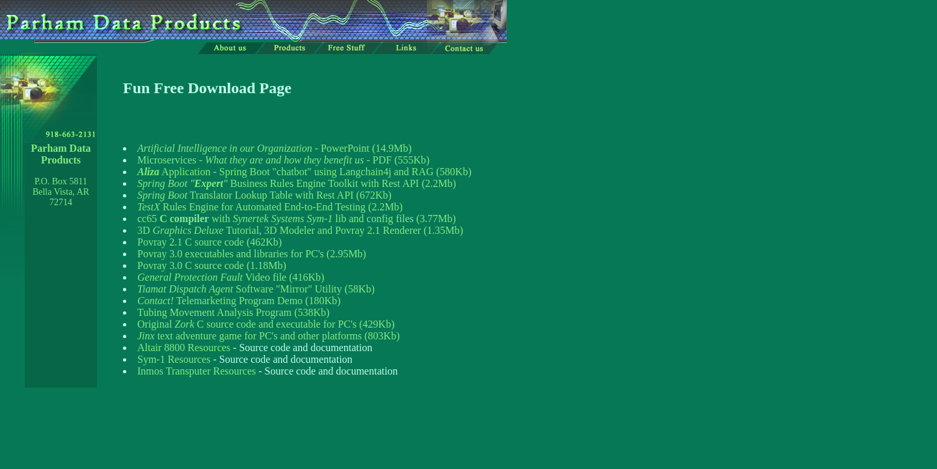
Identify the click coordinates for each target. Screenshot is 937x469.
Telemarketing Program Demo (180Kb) (238, 300)
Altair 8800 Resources (183, 347)
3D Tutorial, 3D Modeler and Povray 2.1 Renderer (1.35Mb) (300, 230)
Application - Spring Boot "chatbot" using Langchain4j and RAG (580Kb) (304, 171)
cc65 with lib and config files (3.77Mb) (296, 218)
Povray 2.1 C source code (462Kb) (209, 242)
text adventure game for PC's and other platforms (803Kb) (268, 335)
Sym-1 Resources (173, 359)
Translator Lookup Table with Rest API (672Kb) (264, 195)
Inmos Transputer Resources (196, 371)
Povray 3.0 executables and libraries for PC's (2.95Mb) (251, 253)
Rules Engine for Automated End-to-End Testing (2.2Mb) (270, 206)
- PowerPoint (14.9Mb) (274, 148)
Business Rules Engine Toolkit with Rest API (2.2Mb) (296, 183)
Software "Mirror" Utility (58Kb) (256, 288)
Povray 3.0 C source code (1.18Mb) (211, 265)
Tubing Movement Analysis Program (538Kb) (233, 312)
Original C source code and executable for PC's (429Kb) (265, 324)
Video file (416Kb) (230, 277)
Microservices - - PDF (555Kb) (283, 159)
